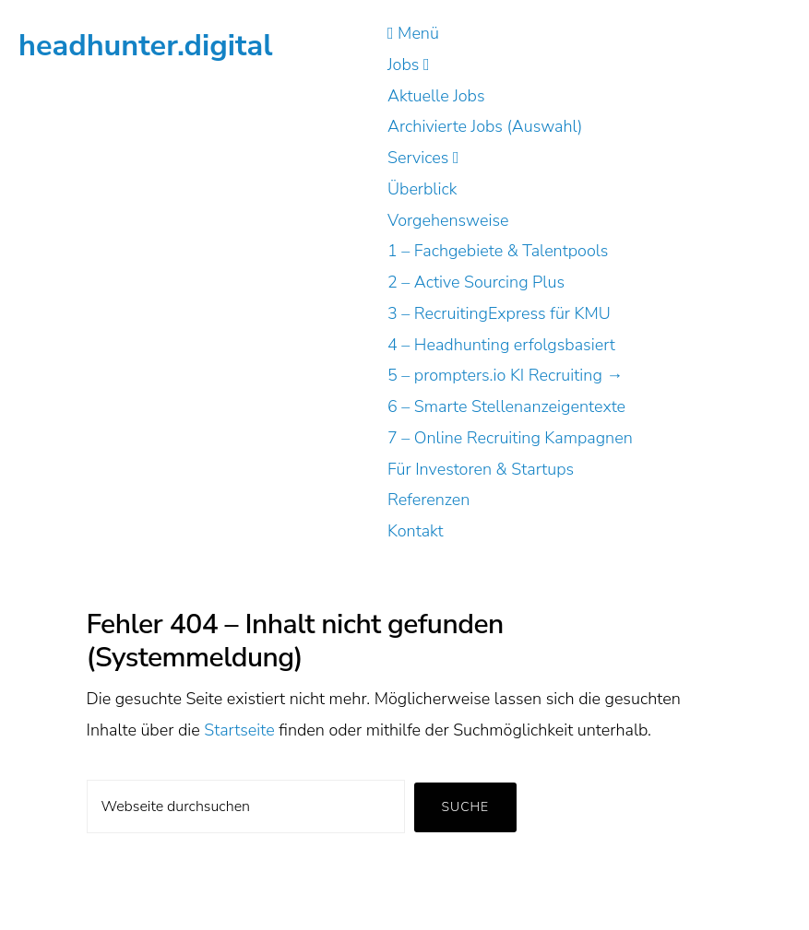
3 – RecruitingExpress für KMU (499, 313)
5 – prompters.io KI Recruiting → (505, 375)
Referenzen (428, 500)
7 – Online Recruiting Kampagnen (510, 438)
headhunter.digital (145, 45)
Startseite (239, 730)
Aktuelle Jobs (436, 96)
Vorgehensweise (448, 220)
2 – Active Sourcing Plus (476, 282)
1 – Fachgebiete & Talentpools (497, 251)
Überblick (422, 189)
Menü (413, 33)
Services (423, 158)
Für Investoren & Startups (480, 469)
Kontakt (415, 531)
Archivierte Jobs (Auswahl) (484, 126)
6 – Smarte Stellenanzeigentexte (506, 406)
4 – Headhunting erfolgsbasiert (501, 345)
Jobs (408, 64)
